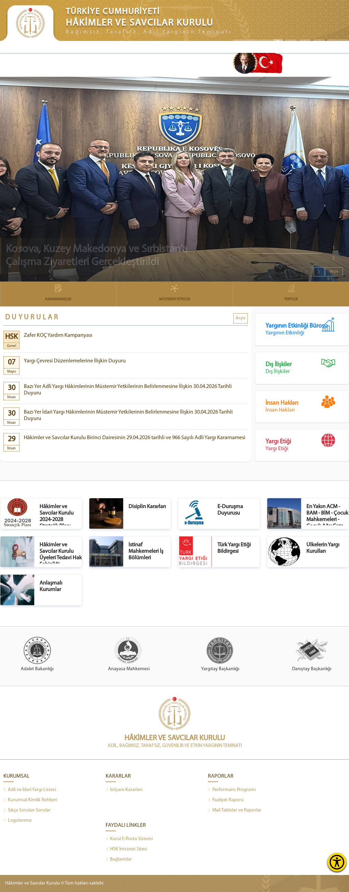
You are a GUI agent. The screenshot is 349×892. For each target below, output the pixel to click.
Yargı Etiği (307, 442)
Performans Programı (232, 790)
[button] (319, 271)
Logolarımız (17, 821)
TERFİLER (291, 293)
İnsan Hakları (307, 404)
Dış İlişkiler (307, 365)
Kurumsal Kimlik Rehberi (30, 800)
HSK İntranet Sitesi (126, 849)
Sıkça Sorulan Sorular (26, 810)
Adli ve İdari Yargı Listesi (29, 790)
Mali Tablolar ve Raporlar (234, 810)
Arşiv (334, 272)
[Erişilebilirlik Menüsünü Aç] (337, 862)
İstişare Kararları (124, 790)
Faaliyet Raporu (226, 800)
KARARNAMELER (58, 293)
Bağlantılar (119, 859)
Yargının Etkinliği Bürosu (307, 326)
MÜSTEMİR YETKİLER (174, 293)
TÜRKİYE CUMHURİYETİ (113, 12)
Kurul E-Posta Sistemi (129, 839)
